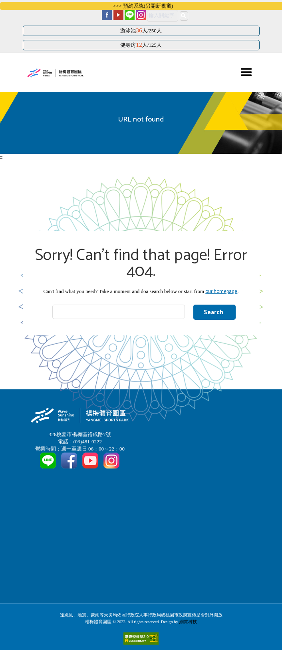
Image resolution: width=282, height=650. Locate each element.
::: (1, 158)
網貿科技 (188, 622)
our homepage (221, 291)
